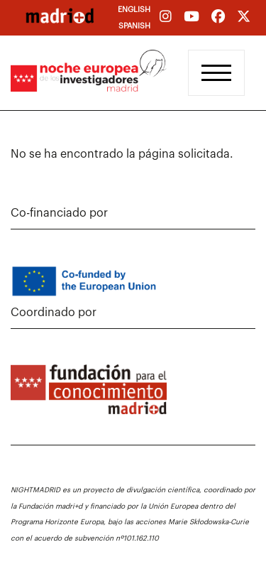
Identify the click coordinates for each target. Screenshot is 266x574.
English (134, 9)
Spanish (134, 26)
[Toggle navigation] (216, 73)
